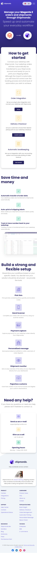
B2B (20, 529)
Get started (18, 162)
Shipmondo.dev (6, 526)
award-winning (18, 480)
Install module (18, 135)
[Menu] (34, 3)
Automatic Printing (25, 515)
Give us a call (18, 435)
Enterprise (22, 526)
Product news (23, 493)
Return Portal (23, 520)
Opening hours (18, 448)
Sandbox (3, 529)
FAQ (20, 496)
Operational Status (7, 512)
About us (22, 498)
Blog (2, 531)
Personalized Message (26, 517)
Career (21, 501)
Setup (18, 109)
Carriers (3, 493)
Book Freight (23, 507)
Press (2, 537)
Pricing (3, 498)
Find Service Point (6, 539)
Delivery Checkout (25, 510)
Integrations (5, 496)
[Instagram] (24, 550)
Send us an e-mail (18, 422)
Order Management (25, 512)
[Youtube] (20, 550)
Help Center (4, 507)
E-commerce (23, 531)
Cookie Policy (18, 547)
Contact (3, 510)
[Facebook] (13, 550)
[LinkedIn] (16, 550)
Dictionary (4, 534)
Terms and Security (29, 545)
